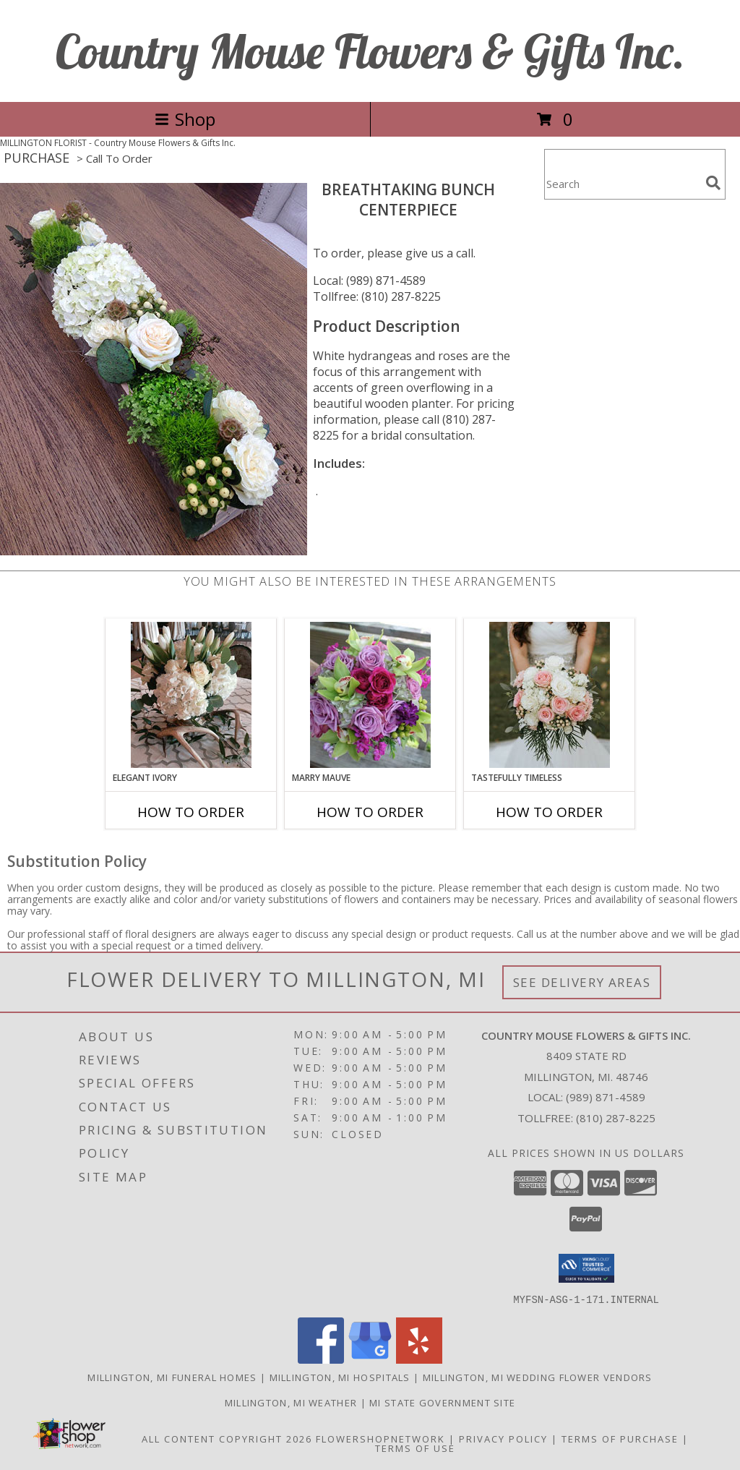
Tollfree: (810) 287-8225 (377, 296)
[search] (713, 183)
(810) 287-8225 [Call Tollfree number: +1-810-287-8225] (615, 1118)
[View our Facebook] (321, 1359)
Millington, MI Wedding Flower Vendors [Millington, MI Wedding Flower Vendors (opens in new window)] (538, 1376)
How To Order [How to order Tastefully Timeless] (549, 812)
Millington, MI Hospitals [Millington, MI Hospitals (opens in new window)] (340, 1376)
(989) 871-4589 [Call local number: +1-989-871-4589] (605, 1097)
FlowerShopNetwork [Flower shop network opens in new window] (380, 1438)
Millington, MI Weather (291, 1402)
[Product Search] (622, 183)
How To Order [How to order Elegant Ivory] (190, 812)
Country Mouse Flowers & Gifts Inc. (370, 51)
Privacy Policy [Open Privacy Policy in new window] (503, 1438)
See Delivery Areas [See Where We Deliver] (582, 982)
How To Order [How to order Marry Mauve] (370, 812)
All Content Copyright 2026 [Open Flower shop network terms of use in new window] (227, 1438)
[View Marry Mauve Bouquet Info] (370, 695)
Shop (185, 119)
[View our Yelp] (419, 1359)
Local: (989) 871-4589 (369, 281)
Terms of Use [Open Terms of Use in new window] (415, 1447)
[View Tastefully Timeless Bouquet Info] (549, 695)
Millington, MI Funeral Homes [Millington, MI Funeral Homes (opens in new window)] (172, 1376)
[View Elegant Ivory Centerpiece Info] (191, 695)
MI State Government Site (442, 1402)
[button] (586, 1268)
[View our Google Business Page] (370, 1359)
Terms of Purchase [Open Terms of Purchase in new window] (620, 1438)
